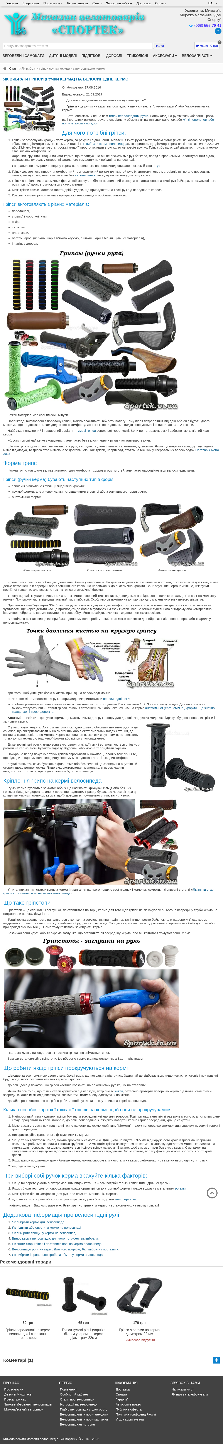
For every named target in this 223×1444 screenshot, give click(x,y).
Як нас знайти (77, 3)
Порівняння (68, 1389)
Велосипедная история (77, 1424)
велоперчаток (85, 175)
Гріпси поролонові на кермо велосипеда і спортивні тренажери (28, 1334)
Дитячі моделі (63, 56)
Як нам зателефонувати (189, 1394)
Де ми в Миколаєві (17, 1394)
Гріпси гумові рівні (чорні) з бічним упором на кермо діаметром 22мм (83, 1334)
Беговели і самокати (23, 56)
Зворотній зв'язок (120, 3)
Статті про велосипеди (76, 1399)
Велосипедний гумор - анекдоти (83, 1414)
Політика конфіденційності (135, 1414)
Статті (97, 3)
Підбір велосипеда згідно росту (83, 1409)
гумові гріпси (86, 430)
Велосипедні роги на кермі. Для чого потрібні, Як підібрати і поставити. (65, 1249)
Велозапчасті (197, 56)
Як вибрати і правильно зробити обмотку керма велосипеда (57, 1255)
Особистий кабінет (73, 1394)
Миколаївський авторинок (23, 1409)
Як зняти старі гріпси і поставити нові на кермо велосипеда (56, 1244)
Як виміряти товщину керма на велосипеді (44, 1233)
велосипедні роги (116, 699)
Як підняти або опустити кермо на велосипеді (46, 1227)
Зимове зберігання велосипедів (27, 1404)
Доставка (145, 3)
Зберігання (31, 3)
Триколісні (137, 56)
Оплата (161, 3)
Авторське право (128, 1404)
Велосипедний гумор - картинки (83, 1419)
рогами (180, 1188)
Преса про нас (14, 1399)
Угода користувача (129, 1419)
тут (157, 165)
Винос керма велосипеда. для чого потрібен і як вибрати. (55, 1238)
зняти (118, 1091)
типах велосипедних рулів (128, 116)
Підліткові (91, 56)
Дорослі (114, 56)
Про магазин (53, 3)
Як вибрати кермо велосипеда (104, 144)
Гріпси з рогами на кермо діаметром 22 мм (139, 1332)
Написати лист (182, 1389)
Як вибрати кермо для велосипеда (38, 1222)
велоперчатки (125, 1199)
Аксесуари (165, 56)
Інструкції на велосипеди (78, 1404)
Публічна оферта (128, 1409)
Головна (12, 3)
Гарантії (121, 1399)
